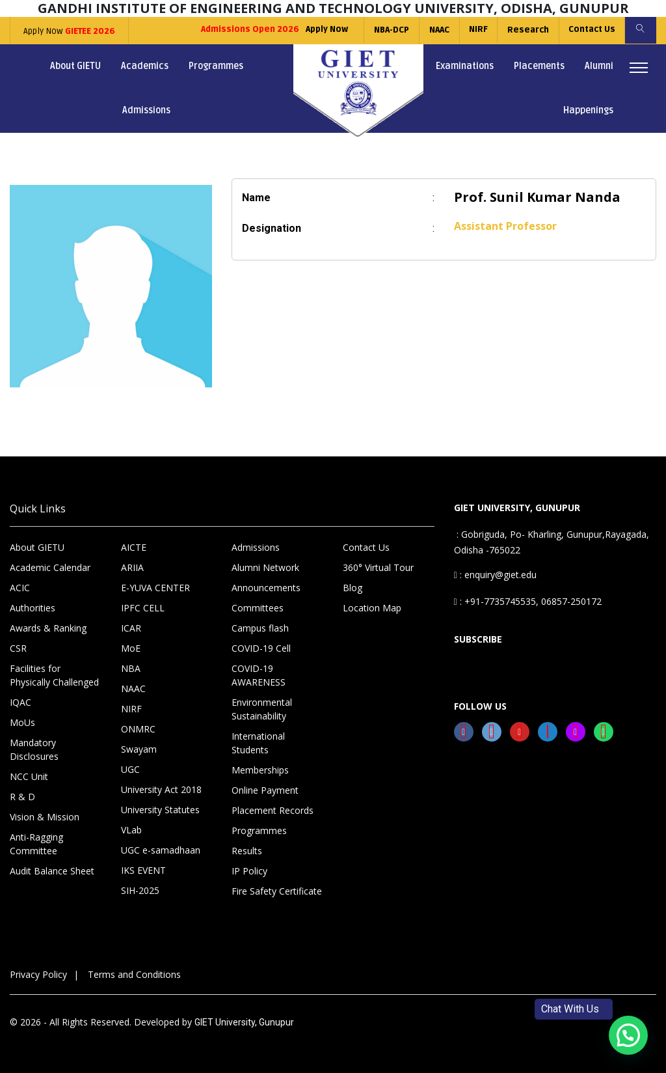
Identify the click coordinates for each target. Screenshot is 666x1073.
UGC (130, 769)
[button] (628, 1035)
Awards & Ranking (48, 628)
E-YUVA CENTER (155, 587)
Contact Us (589, 30)
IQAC (20, 702)
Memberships (260, 770)
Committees (258, 608)
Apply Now (68, 31)
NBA (130, 668)
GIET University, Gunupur (244, 1022)
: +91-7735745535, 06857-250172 (528, 601)
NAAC (435, 30)
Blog (352, 587)
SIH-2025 (140, 890)
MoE (130, 648)
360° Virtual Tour (378, 567)
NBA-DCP (387, 30)
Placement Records (272, 810)
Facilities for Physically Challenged (54, 675)
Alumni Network (265, 567)
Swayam (139, 749)
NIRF (475, 30)
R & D (22, 796)
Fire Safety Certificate (277, 891)
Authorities (32, 608)
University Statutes (160, 809)
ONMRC (138, 729)
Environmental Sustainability (262, 709)
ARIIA (132, 567)
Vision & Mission (44, 817)
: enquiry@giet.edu (495, 574)
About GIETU (75, 66)
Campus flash (260, 628)
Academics (144, 66)
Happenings (588, 110)
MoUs (22, 722)
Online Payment (265, 790)
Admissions (146, 110)
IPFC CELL (143, 608)
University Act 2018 (161, 789)
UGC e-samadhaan (160, 850)
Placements (539, 66)
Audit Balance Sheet (52, 871)
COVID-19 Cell (261, 648)
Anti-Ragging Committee (36, 844)
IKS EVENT (143, 870)
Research (525, 30)
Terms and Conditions (134, 974)
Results (247, 850)
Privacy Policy (38, 974)
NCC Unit (29, 776)
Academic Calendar (50, 567)
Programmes (216, 66)
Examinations (465, 66)
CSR (18, 648)
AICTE (133, 547)
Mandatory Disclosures (34, 749)
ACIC (20, 587)
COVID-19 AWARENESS (259, 675)
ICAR (131, 628)
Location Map (372, 608)
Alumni (599, 66)
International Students (258, 743)
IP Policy (249, 871)
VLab (131, 830)
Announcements (266, 587)
